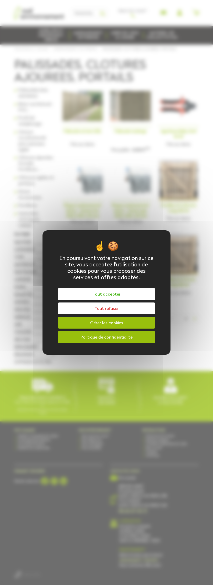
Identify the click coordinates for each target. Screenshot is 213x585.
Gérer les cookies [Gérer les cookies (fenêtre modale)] (106, 322)
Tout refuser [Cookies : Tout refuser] (106, 308)
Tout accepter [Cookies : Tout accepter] (106, 294)
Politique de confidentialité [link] (106, 337)
